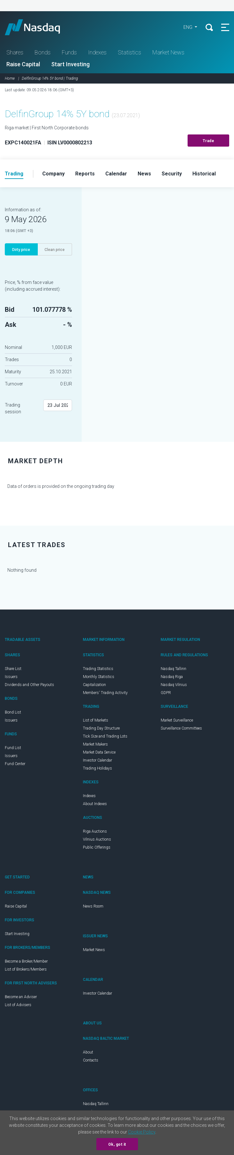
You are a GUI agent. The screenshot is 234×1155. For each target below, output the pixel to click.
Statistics (129, 52)
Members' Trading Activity (105, 693)
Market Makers (95, 744)
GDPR (166, 693)
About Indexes (95, 804)
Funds (69, 52)
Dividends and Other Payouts (29, 684)
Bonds (43, 52)
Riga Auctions (95, 831)
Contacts (90, 1060)
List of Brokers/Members (26, 969)
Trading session (13, 408)
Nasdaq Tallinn (173, 668)
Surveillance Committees (181, 728)
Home (10, 78)
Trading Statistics (98, 668)
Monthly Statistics (98, 676)
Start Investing (70, 64)
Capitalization (94, 684)
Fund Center (15, 764)
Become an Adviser (21, 997)
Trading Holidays (97, 768)
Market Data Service (99, 752)
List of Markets (95, 720)
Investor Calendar (97, 760)
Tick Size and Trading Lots (105, 736)
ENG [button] (188, 27)
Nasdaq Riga (172, 676)
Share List (13, 668)
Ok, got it (117, 1144)
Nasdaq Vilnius (174, 684)
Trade (208, 141)
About (88, 1052)
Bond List (13, 712)
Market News (168, 52)
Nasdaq (38, 27)
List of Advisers (18, 1005)
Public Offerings (96, 847)
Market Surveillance (177, 720)
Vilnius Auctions (97, 839)
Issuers (11, 676)
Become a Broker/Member (26, 961)
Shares (14, 52)
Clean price (54, 249)
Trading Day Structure (101, 728)
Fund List (13, 748)
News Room (93, 906)
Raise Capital (23, 64)
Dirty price (21, 249)
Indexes (97, 52)
